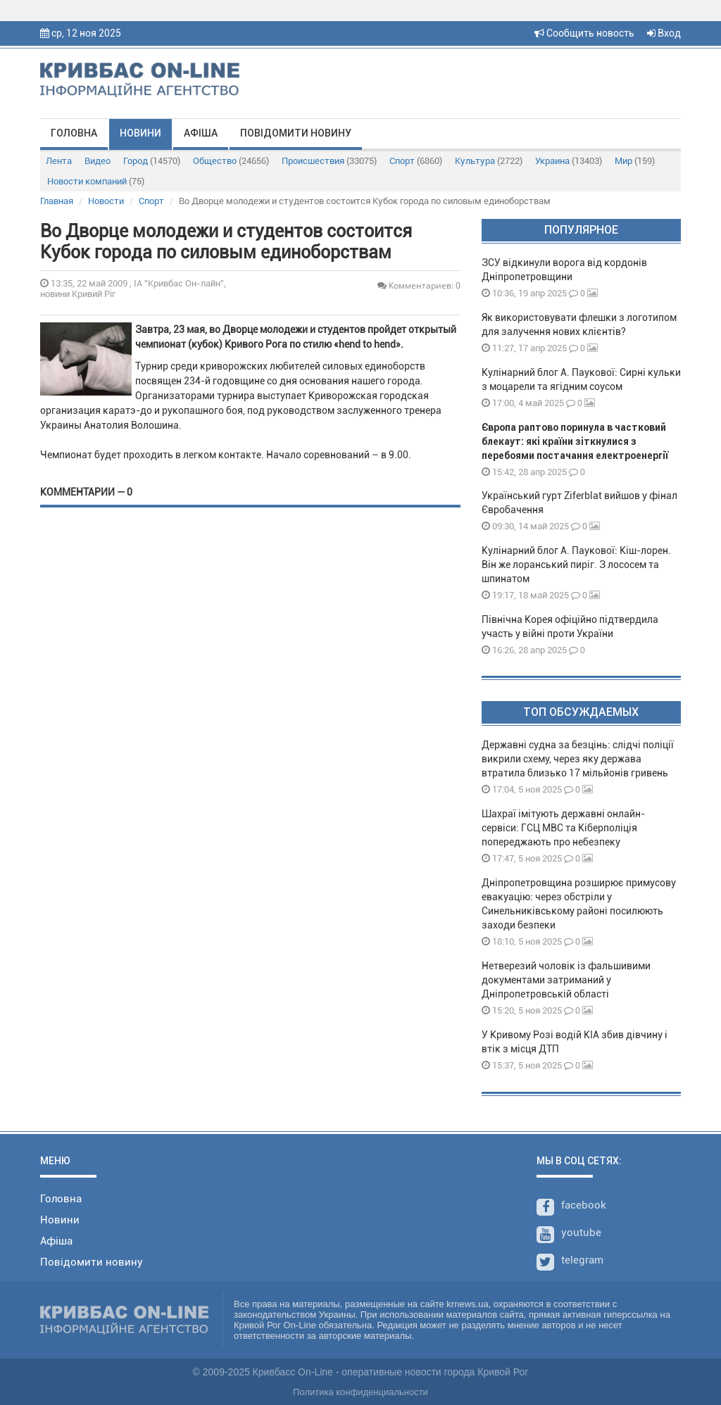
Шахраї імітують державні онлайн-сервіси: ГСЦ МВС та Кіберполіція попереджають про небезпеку (563, 828)
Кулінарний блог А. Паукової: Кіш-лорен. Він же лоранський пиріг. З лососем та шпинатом (576, 564)
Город (151, 161)
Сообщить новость (584, 33)
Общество (231, 161)
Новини (140, 133)
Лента (59, 161)
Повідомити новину (295, 133)
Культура (488, 161)
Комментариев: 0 (418, 285)
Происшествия (329, 161)
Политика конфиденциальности (360, 1392)
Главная (56, 201)
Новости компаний (95, 181)
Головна (74, 133)
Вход (664, 33)
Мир (635, 161)
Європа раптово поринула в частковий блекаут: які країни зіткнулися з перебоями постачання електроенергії (575, 441)
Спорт (415, 161)
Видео (97, 161)
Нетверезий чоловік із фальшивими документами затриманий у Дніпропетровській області (566, 980)
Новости (106, 201)
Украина (568, 161)
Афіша (201, 133)
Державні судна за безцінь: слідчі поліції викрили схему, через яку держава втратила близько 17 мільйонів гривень (578, 759)
